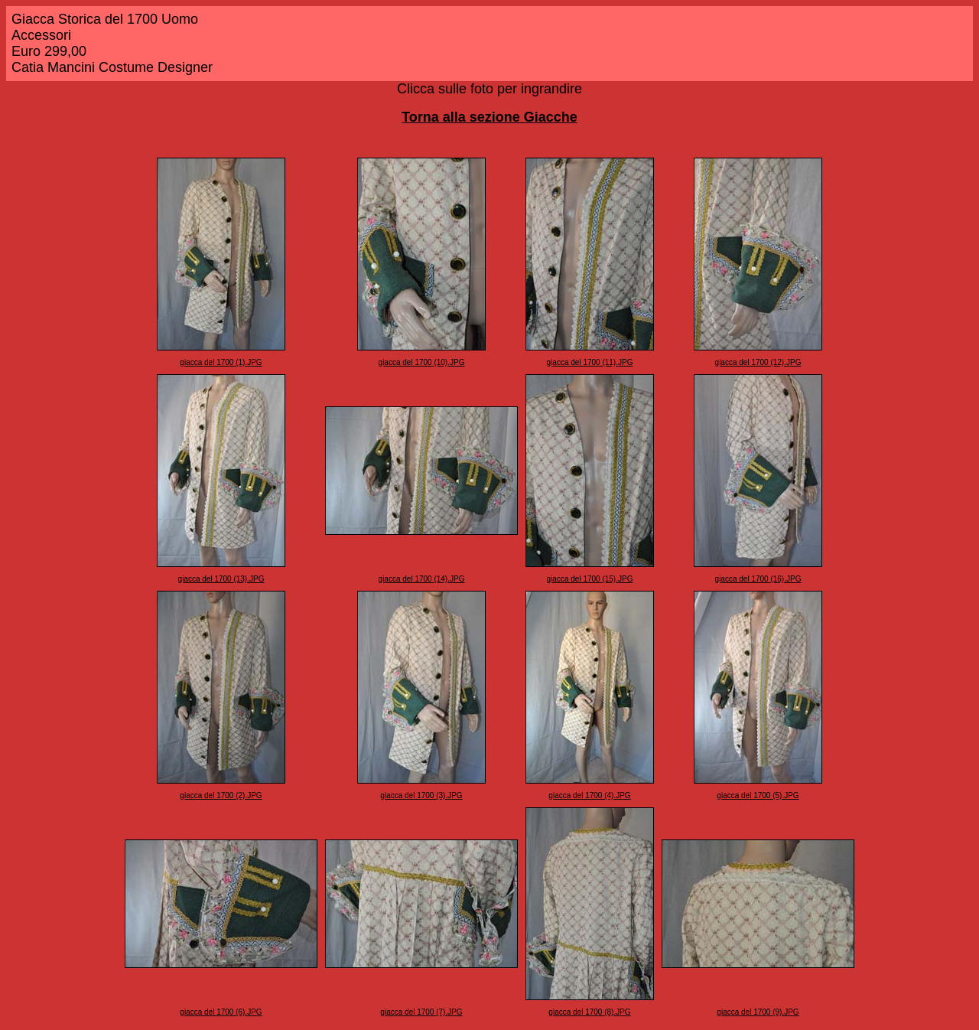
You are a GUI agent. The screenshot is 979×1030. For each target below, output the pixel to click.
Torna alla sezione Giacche (489, 117)
